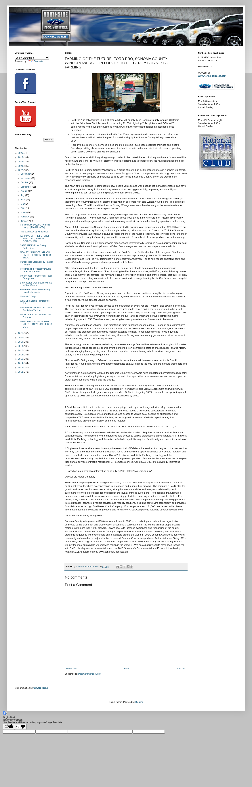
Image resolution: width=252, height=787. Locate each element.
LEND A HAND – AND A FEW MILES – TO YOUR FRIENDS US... (36, 324)
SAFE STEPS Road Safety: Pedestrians (33, 246)
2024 (21, 161)
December (26, 174)
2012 (21, 372)
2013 (21, 367)
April (23, 208)
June (23, 199)
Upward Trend (40, 688)
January (25, 221)
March (24, 212)
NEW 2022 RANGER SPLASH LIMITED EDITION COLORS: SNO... (35, 255)
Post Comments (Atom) (89, 674)
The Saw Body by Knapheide (34, 231)
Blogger (139, 702)
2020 (21, 337)
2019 (21, 342)
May (23, 204)
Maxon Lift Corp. (28, 296)
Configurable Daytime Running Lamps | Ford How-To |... (35, 226)
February (25, 216)
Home (126, 668)
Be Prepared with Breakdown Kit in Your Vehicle (36, 284)
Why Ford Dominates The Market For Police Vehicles (36, 309)
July (23, 195)
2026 (21, 153)
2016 (21, 354)
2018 (21, 346)
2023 (21, 166)
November (26, 178)
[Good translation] (9, 727)
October (25, 182)
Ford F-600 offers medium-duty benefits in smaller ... (35, 290)
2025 (21, 157)
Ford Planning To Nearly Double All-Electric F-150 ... (35, 270)
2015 (21, 359)
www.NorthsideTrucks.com (212, 76)
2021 (21, 333)
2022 (21, 170)
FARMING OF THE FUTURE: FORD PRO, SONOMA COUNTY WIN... (34, 239)
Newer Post (71, 668)
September (26, 187)
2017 (21, 350)
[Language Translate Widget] (32, 57)
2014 (21, 363)
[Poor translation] (20, 727)
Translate (35, 61)
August (24, 191)
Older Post (181, 668)
